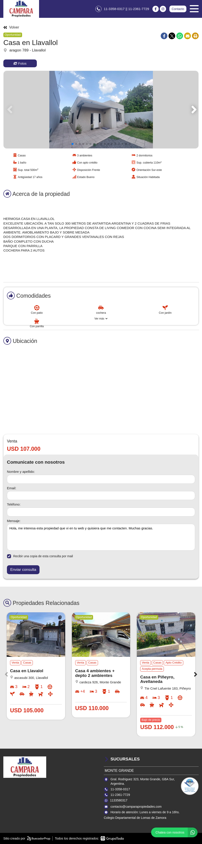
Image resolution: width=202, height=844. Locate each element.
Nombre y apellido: (21, 471)
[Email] (101, 495)
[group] (101, 109)
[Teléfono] (101, 512)
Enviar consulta (23, 569)
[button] (193, 110)
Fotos (20, 63)
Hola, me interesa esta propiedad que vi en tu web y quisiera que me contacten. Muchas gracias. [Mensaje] (101, 537)
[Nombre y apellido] (101, 479)
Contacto (178, 9)
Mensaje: (14, 521)
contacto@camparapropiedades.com (136, 806)
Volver (11, 27)
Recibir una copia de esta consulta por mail (40, 556)
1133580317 (118, 800)
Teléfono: (14, 504)
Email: (11, 488)
